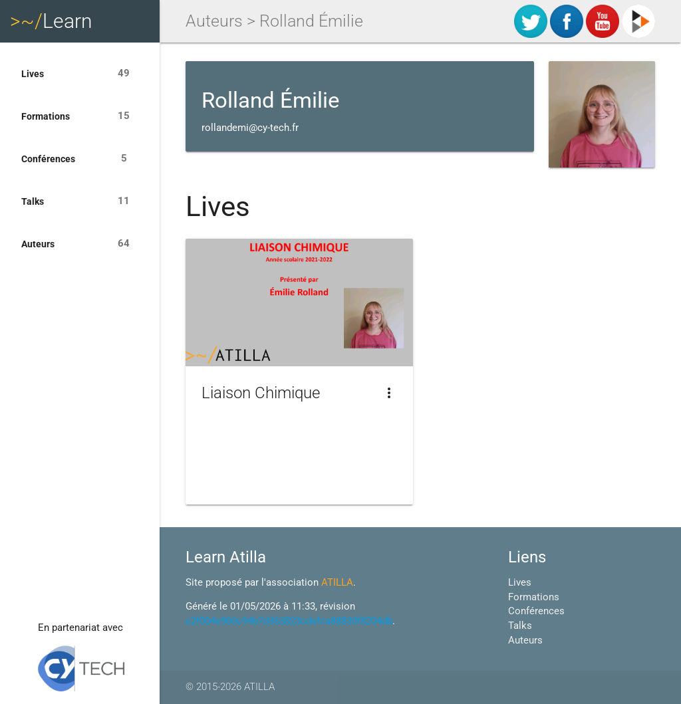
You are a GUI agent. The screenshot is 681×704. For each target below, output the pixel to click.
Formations (79, 116)
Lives (79, 74)
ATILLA (337, 582)
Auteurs (79, 244)
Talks (79, 201)
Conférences (79, 159)
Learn (51, 21)
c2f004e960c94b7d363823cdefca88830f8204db (289, 621)
